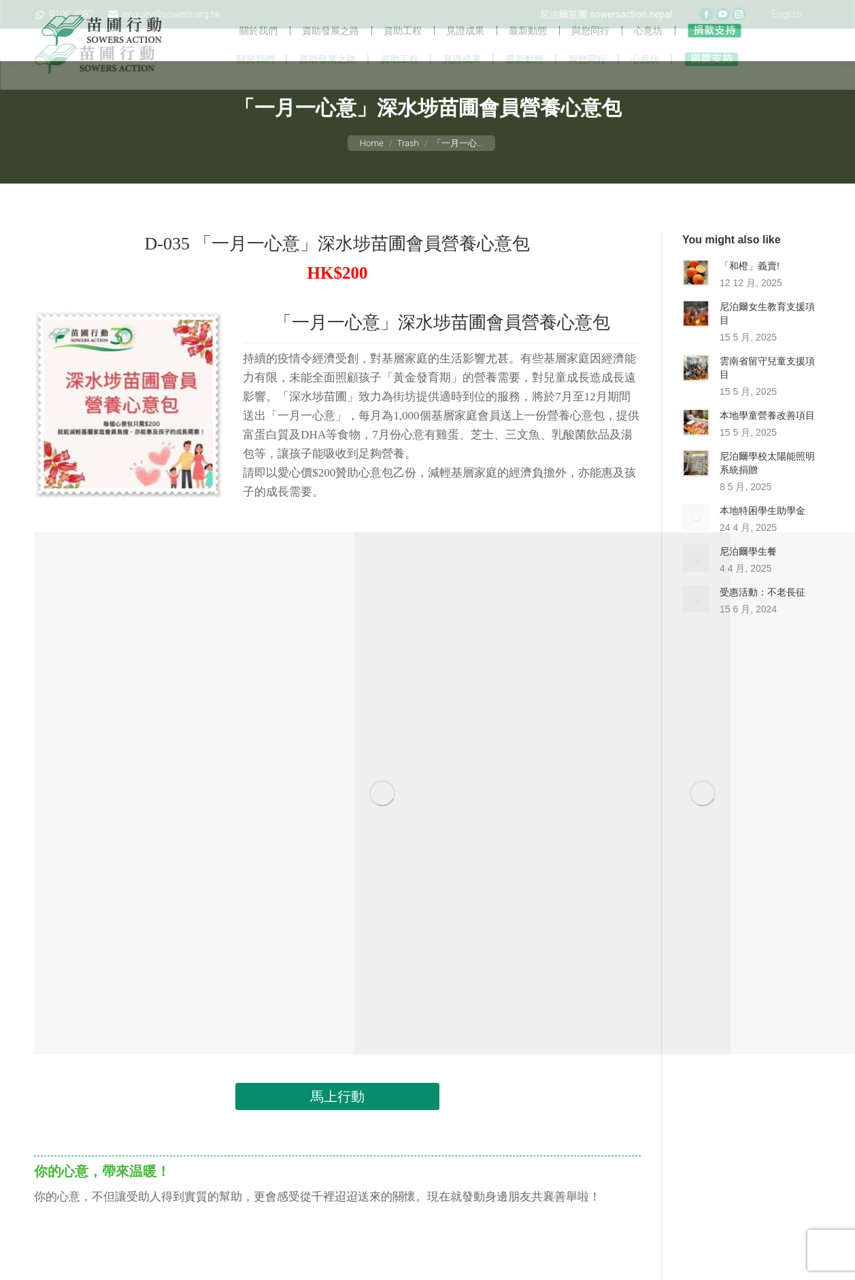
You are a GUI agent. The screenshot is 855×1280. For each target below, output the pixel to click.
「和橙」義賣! (749, 294)
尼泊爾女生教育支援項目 (767, 342)
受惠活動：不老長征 (762, 620)
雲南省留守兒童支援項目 (767, 396)
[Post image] (695, 301)
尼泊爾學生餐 (748, 579)
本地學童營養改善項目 (767, 443)
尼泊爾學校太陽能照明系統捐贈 (767, 491)
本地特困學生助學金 (762, 539)
